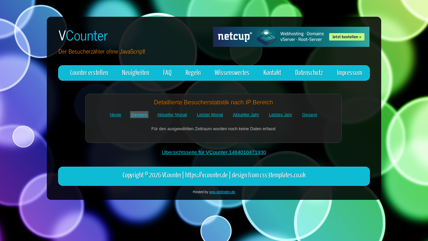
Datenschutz (309, 72)
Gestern (139, 114)
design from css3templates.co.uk (269, 174)
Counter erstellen (89, 72)
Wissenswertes (232, 72)
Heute (115, 114)
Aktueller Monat (172, 114)
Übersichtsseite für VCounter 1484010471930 (214, 152)
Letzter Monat (210, 114)
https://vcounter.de (206, 174)
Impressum (349, 72)
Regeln (193, 72)
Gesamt (309, 114)
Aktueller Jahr (246, 114)
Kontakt (272, 72)
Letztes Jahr (280, 114)
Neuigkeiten (135, 72)
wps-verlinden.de (222, 192)
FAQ (167, 72)
